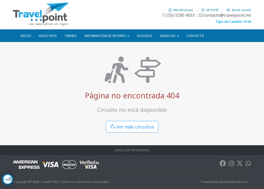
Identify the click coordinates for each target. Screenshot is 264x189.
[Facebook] (223, 164)
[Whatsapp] (248, 164)
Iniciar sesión (239, 10)
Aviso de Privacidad (132, 150)
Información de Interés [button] (106, 35)
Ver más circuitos (132, 127)
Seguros (144, 35)
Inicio (26, 35)
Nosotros (48, 35)
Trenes (71, 35)
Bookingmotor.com (234, 181)
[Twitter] (240, 164)
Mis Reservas (181, 10)
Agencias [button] (169, 35)
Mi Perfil (210, 10)
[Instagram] (231, 164)
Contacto (195, 35)
